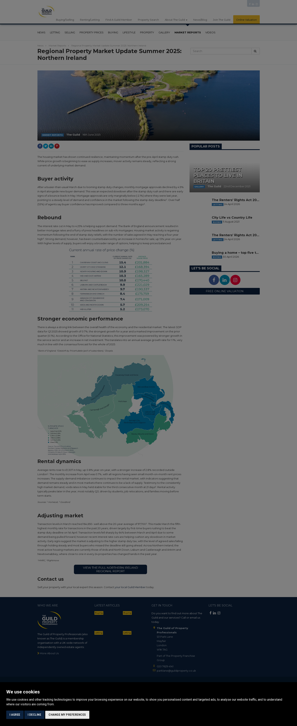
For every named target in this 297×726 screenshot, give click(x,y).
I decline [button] (34, 714)
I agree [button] (15, 714)
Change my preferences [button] (67, 714)
